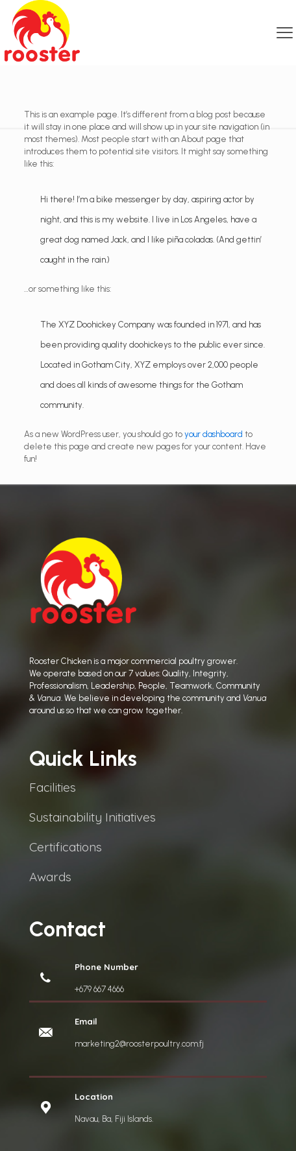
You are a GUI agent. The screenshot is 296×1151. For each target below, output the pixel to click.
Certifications (65, 847)
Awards (50, 876)
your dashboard (213, 434)
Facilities (52, 787)
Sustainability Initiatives (92, 817)
